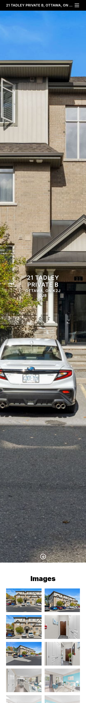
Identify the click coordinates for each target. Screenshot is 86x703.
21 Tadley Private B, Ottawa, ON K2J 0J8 (40, 5)
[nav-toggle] (77, 5)
